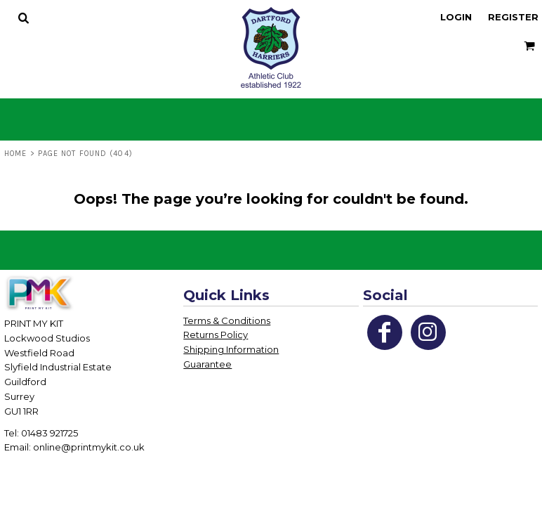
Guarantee (207, 364)
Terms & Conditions (226, 320)
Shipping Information (231, 349)
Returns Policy (215, 334)
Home (15, 153)
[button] (23, 17)
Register (513, 16)
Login (456, 16)
